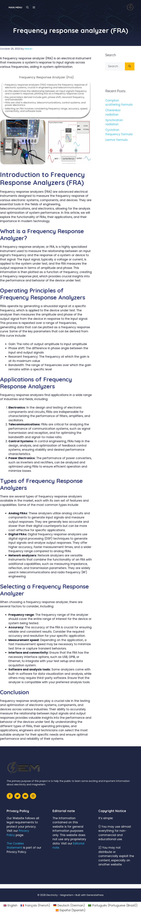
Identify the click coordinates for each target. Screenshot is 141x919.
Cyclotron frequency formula (119, 132)
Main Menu (15, 7)
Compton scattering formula (119, 102)
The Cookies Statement (15, 845)
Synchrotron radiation (114, 122)
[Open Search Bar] (27, 7)
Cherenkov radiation (113, 112)
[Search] (129, 66)
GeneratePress (95, 895)
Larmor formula (116, 140)
